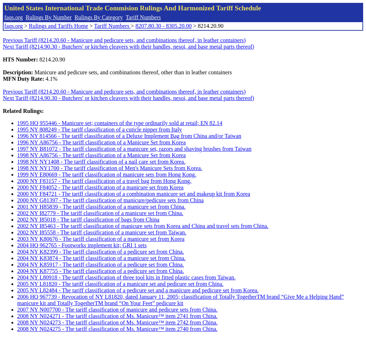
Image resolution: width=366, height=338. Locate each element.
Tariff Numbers (143, 17)
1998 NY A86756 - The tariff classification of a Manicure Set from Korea (101, 155)
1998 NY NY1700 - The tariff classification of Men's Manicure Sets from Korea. (109, 168)
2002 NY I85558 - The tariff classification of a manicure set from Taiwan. (101, 232)
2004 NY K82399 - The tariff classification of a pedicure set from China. (100, 252)
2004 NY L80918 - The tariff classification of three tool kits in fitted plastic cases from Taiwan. (126, 277)
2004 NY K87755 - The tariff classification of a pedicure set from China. (100, 271)
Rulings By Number (49, 17)
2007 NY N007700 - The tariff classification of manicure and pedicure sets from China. (117, 310)
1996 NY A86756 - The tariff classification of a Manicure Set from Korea (101, 142)
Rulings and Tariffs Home (58, 26)
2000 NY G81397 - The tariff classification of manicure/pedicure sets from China (110, 200)
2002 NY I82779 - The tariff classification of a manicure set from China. (100, 213)
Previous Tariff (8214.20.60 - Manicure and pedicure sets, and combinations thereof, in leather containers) (124, 40)
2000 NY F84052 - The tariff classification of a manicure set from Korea (100, 187)
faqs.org (13, 17)
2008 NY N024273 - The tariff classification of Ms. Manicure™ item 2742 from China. (117, 322)
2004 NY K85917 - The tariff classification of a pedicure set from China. (100, 265)
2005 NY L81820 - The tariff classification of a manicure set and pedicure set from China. (120, 284)
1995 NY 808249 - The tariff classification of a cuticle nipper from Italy (99, 129)
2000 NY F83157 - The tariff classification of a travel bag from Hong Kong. (104, 181)
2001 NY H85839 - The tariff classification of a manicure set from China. (101, 207)
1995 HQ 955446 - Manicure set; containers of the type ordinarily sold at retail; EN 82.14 (119, 123)
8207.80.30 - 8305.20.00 (163, 26)
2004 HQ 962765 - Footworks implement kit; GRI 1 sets (82, 245)
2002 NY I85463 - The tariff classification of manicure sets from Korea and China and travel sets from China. (142, 226)
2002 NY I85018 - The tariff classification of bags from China (88, 220)
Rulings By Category (99, 17)
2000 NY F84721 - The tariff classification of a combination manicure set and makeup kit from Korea (133, 194)
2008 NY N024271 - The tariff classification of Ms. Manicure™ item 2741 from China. (117, 316)
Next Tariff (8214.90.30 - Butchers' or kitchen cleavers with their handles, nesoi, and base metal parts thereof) (128, 47)
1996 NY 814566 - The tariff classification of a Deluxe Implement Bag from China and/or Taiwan (129, 136)
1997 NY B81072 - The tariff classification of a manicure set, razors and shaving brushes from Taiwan (134, 149)
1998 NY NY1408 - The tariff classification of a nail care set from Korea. (101, 162)
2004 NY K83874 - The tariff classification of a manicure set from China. (101, 258)
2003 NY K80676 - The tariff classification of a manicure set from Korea (100, 239)
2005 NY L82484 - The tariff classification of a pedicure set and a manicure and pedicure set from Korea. (137, 290)
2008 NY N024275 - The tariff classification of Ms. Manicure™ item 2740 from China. (117, 329)
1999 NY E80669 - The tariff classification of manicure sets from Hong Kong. (106, 175)
